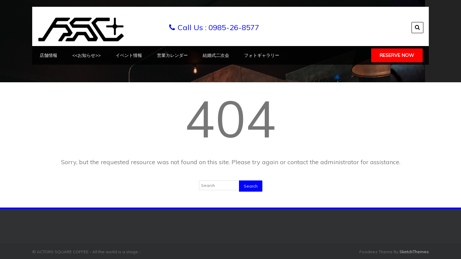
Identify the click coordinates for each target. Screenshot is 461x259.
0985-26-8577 (233, 27)
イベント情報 (129, 55)
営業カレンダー (172, 55)
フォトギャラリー (261, 55)
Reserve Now (397, 55)
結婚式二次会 (216, 55)
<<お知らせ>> (86, 55)
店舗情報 (48, 55)
